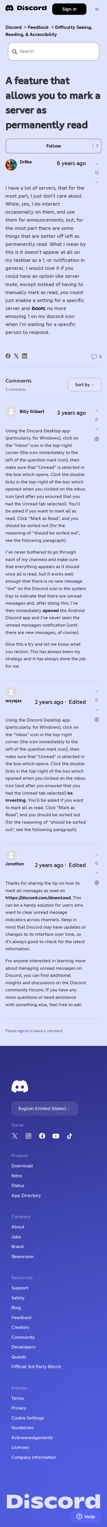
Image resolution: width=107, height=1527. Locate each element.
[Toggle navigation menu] (97, 9)
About (17, 1227)
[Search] (53, 51)
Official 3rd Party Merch (36, 1366)
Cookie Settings (27, 1418)
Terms (17, 1398)
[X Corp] (16, 356)
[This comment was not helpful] (97, 429)
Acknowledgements (32, 1437)
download (60, 898)
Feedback (38, 27)
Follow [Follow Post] (53, 146)
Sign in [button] (69, 9)
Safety (18, 1298)
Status (17, 1185)
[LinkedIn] (24, 356)
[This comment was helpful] (97, 411)
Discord (13, 27)
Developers (23, 1347)
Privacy (18, 1408)
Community (23, 1337)
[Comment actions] (97, 439)
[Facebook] (8, 356)
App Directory (26, 1195)
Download (22, 1166)
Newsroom (22, 1256)
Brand (17, 1246)
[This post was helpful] (97, 164)
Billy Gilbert (32, 412)
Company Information (33, 1457)
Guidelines (22, 1427)
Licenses (20, 1447)
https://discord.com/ (27, 898)
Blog (16, 1307)
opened (51, 610)
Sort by (84, 384)
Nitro (16, 1176)
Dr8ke (26, 162)
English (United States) (44, 1108)
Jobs (16, 1237)
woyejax (13, 701)
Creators (20, 1327)
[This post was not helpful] (97, 182)
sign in (23, 1031)
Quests (18, 1357)
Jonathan (14, 864)
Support (19, 1288)
